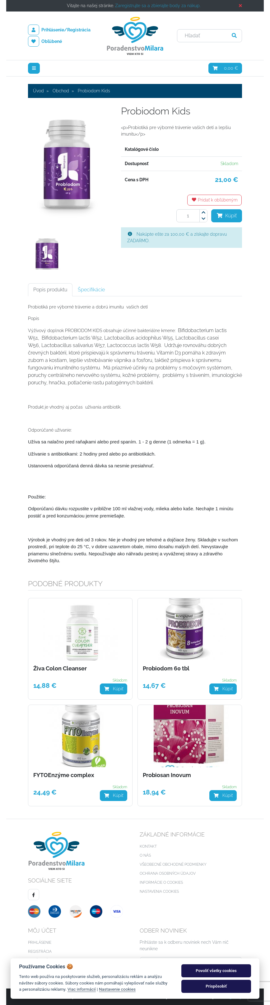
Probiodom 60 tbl (166, 668)
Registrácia (40, 951)
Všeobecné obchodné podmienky (173, 864)
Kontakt (148, 846)
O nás (145, 855)
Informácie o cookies (161, 882)
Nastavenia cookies (159, 891)
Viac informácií (82, 989)
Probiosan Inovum (167, 775)
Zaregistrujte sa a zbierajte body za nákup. (157, 5)
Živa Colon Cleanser (60, 668)
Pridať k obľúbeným (214, 199)
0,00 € (225, 68)
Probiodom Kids (94, 90)
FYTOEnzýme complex (63, 775)
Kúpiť (226, 216)
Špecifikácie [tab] (91, 290)
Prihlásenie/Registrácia (59, 30)
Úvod (38, 90)
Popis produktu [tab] (50, 290)
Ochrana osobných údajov (168, 873)
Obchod (61, 90)
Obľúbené (45, 41)
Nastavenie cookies (117, 989)
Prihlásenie (39, 942)
